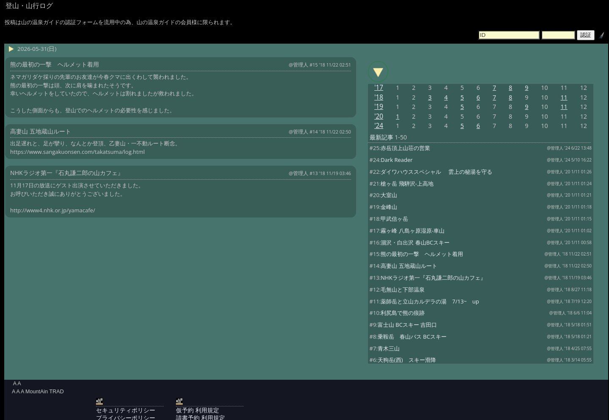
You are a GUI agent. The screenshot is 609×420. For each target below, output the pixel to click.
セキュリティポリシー (125, 410)
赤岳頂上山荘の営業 (405, 148)
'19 (378, 106)
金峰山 (389, 207)
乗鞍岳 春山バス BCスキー (412, 336)
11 (564, 97)
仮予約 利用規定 (197, 410)
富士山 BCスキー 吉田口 (407, 324)
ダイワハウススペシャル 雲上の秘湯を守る (436, 171)
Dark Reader (396, 160)
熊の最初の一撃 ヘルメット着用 (422, 254)
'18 (378, 97)
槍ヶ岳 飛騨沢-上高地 (407, 183)
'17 (378, 87)
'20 (378, 116)
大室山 (389, 195)
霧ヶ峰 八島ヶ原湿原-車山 (412, 230)
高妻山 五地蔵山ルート (409, 266)
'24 (378, 125)
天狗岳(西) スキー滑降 (407, 360)
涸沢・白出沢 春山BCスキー (415, 242)
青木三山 (389, 348)
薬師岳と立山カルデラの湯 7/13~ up (430, 301)
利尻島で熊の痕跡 (403, 313)
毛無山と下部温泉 (403, 289)
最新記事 (381, 137)
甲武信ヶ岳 (394, 219)
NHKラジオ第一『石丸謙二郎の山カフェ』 (433, 277)
